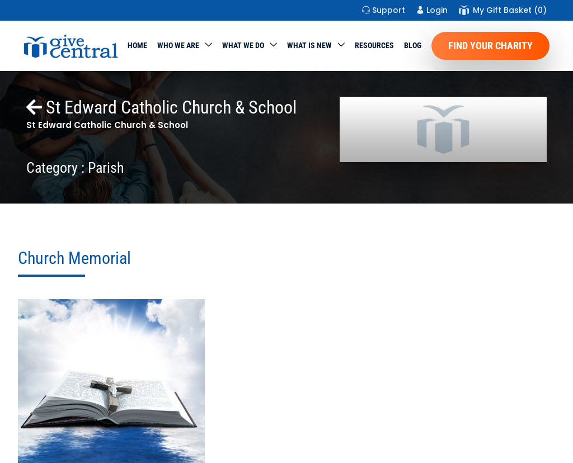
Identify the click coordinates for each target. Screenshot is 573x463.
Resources (374, 45)
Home (137, 45)
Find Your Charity (490, 45)
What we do (243, 45)
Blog (412, 45)
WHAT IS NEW (309, 45)
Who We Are (178, 45)
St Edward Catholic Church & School (161, 107)
